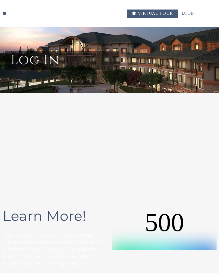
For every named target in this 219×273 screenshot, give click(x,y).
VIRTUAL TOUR (152, 13)
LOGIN (192, 13)
